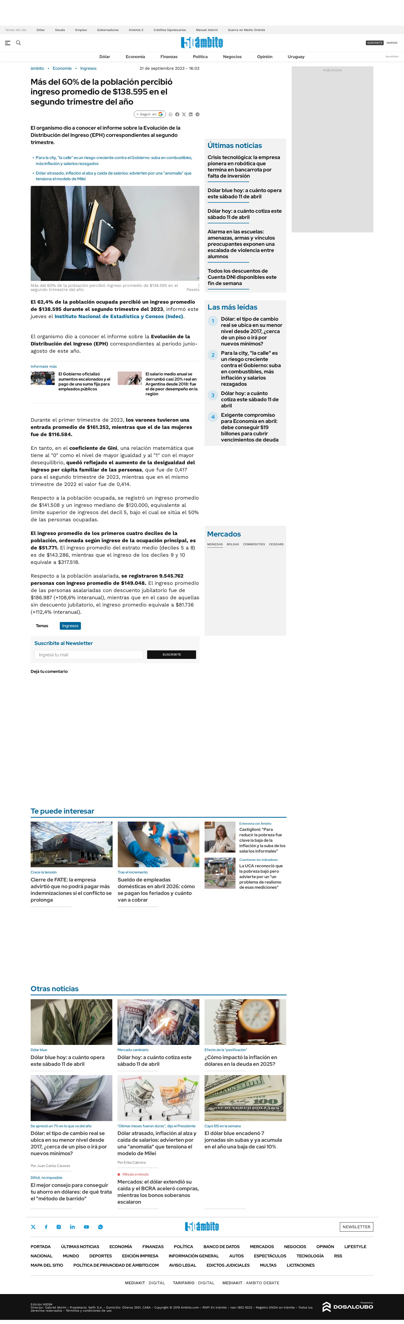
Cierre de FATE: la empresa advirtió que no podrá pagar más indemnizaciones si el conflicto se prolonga (71, 889)
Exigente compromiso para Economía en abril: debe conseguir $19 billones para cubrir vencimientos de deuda (250, 427)
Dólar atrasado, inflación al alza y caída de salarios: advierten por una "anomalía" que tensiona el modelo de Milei (157, 1143)
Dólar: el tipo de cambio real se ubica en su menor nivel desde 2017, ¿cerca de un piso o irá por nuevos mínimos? (251, 331)
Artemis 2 (136, 30)
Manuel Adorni (207, 30)
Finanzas (169, 56)
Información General (194, 1256)
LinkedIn (72, 1227)
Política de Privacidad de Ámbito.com (116, 1265)
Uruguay (296, 56)
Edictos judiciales (228, 1265)
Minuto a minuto (136, 1174)
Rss (338, 1256)
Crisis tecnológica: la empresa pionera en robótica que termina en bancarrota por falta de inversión (244, 166)
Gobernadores (108, 30)
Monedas (215, 544)
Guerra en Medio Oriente (246, 30)
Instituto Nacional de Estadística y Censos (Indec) (119, 316)
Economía (135, 56)
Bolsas (233, 544)
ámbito (37, 68)
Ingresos (88, 68)
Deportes (100, 1256)
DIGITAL (145, 1282)
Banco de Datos (222, 1246)
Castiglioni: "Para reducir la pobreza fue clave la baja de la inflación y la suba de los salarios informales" (262, 840)
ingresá (392, 42)
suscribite (374, 42)
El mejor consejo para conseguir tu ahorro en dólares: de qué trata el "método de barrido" (71, 1192)
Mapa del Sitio (47, 1265)
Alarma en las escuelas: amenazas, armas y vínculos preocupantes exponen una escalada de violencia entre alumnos (241, 244)
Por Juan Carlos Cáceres (50, 1165)
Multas (268, 1265)
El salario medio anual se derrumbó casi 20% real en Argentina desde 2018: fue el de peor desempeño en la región (172, 384)
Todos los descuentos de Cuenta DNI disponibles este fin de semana (242, 277)
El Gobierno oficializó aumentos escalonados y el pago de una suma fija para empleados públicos (84, 381)
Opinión (264, 56)
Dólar (41, 30)
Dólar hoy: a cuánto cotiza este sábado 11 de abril (245, 214)
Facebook (46, 1227)
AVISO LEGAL (182, 1265)
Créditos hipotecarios (170, 30)
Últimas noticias (80, 1246)
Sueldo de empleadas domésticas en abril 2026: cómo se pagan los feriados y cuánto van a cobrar (156, 889)
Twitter (33, 1227)
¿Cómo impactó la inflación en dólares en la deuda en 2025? (241, 1060)
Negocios (232, 56)
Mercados (262, 1246)
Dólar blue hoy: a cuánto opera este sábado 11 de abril (245, 193)
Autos (236, 1256)
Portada (41, 1246)
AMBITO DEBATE (250, 1282)
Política (200, 56)
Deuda (60, 30)
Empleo (81, 30)
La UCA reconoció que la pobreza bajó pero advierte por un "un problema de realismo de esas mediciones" (261, 876)
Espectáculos (270, 1256)
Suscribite (172, 654)
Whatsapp (100, 1227)
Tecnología (310, 1256)
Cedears (276, 544)
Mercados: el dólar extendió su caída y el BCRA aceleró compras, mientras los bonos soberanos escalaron (158, 1191)
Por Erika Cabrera (131, 1162)
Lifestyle (355, 1246)
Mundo (71, 1256)
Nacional (42, 1256)
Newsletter (392, 56)
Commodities (254, 544)
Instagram (58, 1227)
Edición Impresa (140, 1256)
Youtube (86, 1227)
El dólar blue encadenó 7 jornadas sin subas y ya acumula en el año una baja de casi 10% (243, 1140)
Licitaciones (301, 1265)
